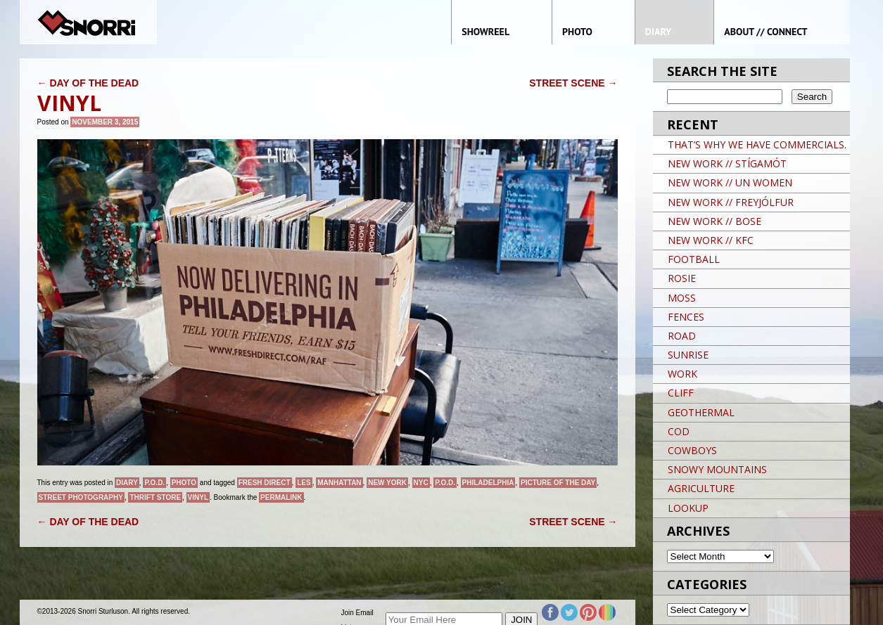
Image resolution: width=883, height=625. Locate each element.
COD (679, 431)
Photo (184, 483)
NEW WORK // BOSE (714, 221)
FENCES (686, 316)
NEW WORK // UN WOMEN (730, 182)
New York (387, 483)
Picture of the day (558, 483)
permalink (281, 497)
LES (303, 483)
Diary (127, 483)
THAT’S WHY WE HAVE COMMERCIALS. (757, 144)
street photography (81, 497)
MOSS (682, 297)
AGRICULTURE (701, 488)
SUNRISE (688, 354)
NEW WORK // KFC (711, 240)
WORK (682, 373)
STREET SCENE (573, 83)
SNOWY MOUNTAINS (717, 469)
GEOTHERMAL (701, 412)
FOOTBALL (694, 259)
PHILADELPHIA (488, 483)
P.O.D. (154, 483)
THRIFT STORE (155, 497)
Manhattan (339, 483)
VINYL (198, 497)
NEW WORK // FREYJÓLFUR (731, 202)
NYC (421, 483)
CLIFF (681, 392)
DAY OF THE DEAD (88, 83)
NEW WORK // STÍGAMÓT (727, 163)
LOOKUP (688, 508)
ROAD (682, 335)
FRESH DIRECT (265, 483)
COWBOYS (692, 450)
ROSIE (682, 278)
